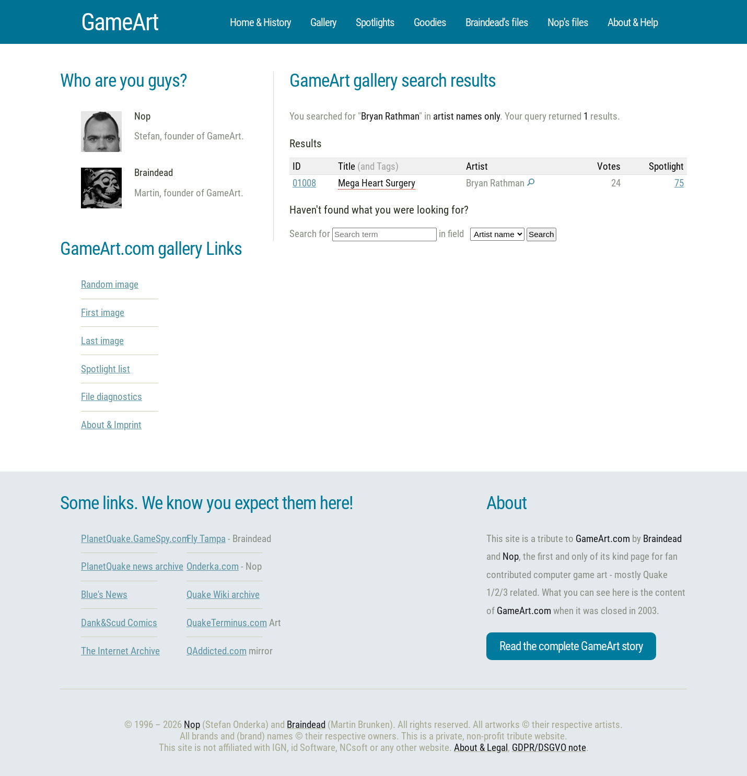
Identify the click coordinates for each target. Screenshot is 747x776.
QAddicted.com (216, 651)
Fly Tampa (206, 539)
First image (102, 313)
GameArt (119, 22)
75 (679, 183)
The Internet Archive (120, 651)
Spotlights (375, 22)
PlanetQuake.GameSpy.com (135, 539)
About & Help (633, 22)
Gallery (323, 22)
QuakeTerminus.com (226, 623)
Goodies (430, 22)
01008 (304, 183)
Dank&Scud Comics (119, 623)
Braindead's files (496, 22)
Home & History (260, 22)
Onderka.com (212, 566)
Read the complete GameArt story (571, 646)
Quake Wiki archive (223, 595)
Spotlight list (105, 369)
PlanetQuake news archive (132, 566)
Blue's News (104, 595)
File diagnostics (111, 397)
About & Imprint (111, 425)
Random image (109, 284)
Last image (102, 341)
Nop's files (567, 22)
